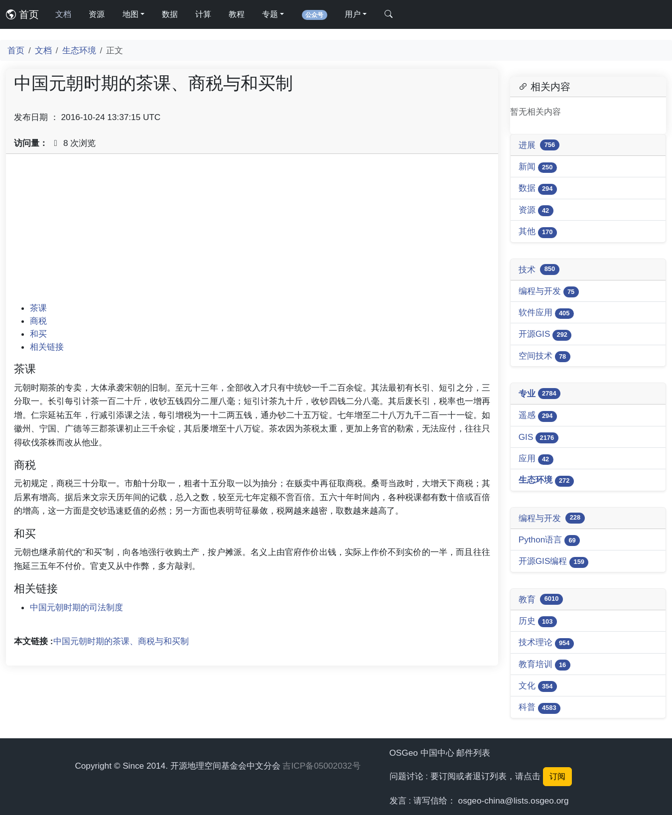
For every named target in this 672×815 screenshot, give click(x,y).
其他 (538, 232)
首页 (22, 14)
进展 (539, 144)
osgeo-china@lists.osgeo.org (513, 801)
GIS (538, 437)
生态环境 (79, 50)
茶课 (38, 308)
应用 (536, 459)
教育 (541, 599)
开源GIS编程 (554, 561)
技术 (539, 269)
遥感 (538, 415)
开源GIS (545, 334)
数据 (170, 14)
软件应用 (546, 313)
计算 (203, 14)
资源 (97, 14)
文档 (63, 14)
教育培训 (544, 665)
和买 (38, 334)
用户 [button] (353, 14)
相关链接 (47, 347)
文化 (538, 686)
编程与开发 (549, 291)
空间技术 (544, 356)
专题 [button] (270, 14)
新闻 (538, 167)
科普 (539, 707)
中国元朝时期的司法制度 (76, 607)
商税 (38, 321)
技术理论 (546, 643)
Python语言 (549, 540)
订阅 (557, 776)
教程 (237, 14)
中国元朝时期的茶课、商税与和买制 (121, 641)
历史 (538, 621)
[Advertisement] (252, 231)
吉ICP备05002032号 (321, 766)
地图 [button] (130, 14)
